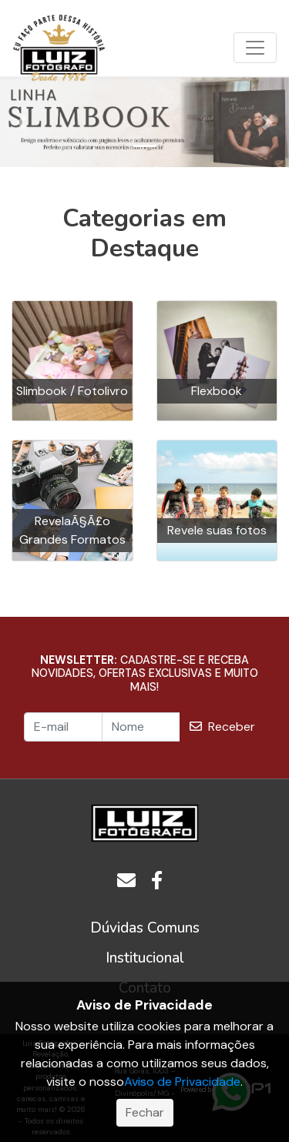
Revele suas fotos (217, 530)
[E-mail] (63, 727)
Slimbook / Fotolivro (72, 391)
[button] (21, 122)
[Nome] (141, 727)
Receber (222, 726)
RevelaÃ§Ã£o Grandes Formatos (72, 530)
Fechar (145, 1112)
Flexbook (216, 391)
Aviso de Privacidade (182, 1081)
